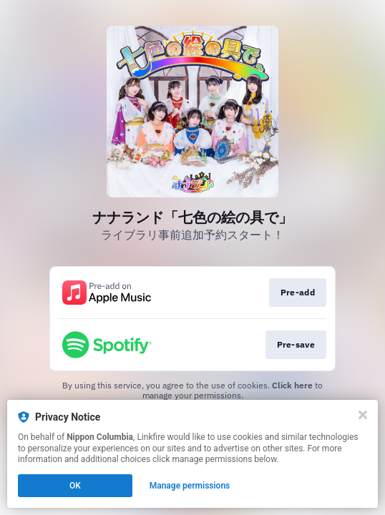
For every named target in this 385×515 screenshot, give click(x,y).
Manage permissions (190, 486)
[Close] (362, 414)
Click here (292, 385)
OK (75, 486)
